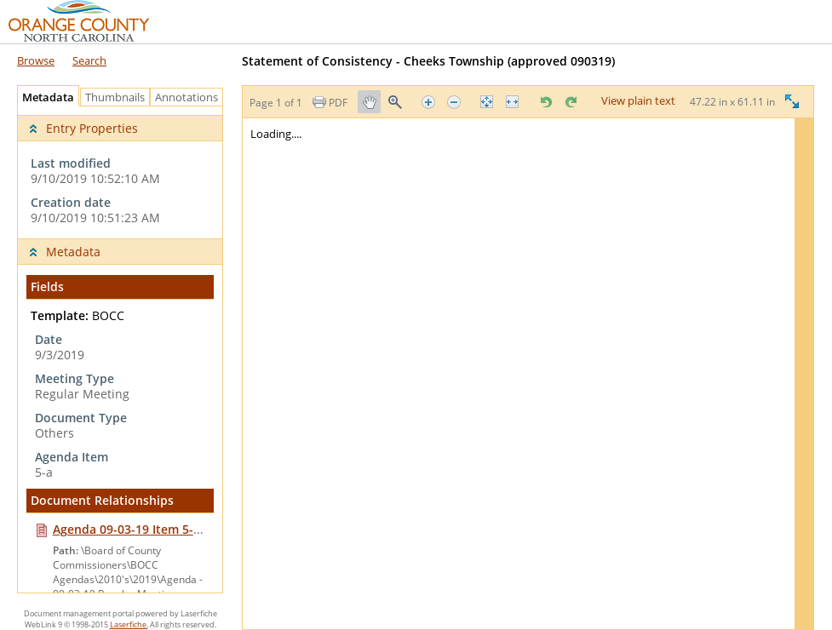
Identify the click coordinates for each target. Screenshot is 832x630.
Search (89, 60)
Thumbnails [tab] (115, 97)
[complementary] (120, 172)
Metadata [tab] (44, 97)
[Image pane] (528, 373)
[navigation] (120, 542)
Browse (36, 60)
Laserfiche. (129, 624)
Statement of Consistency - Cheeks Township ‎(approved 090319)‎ (428, 61)
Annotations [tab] (190, 97)
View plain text (638, 101)
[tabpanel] (120, 349)
